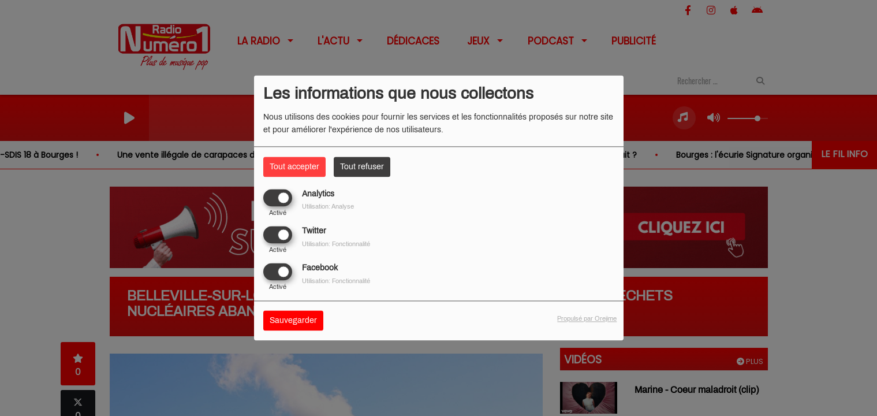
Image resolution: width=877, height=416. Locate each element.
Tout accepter (294, 166)
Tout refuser (362, 166)
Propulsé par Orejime (587, 318)
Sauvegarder (293, 321)
